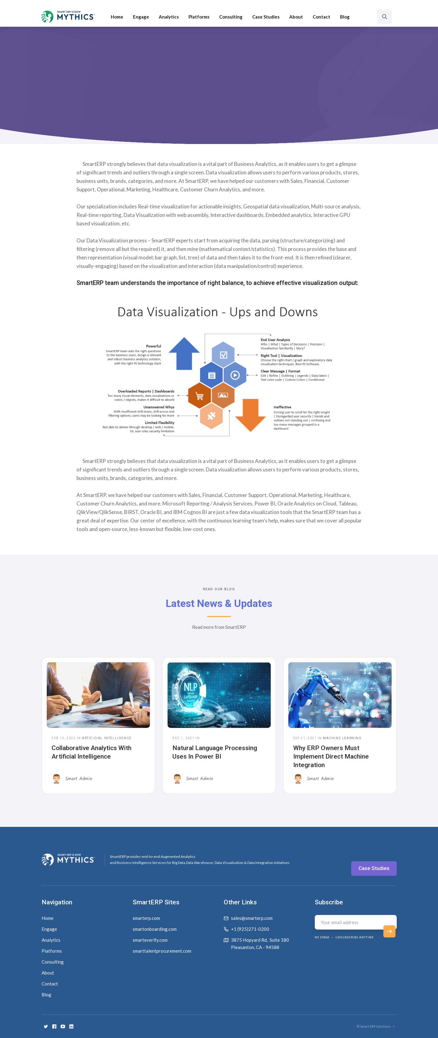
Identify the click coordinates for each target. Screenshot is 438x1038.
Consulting (231, 16)
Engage (141, 16)
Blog (345, 16)
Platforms (198, 16)
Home (117, 16)
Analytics (169, 16)
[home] (68, 17)
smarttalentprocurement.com (162, 951)
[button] (199, 17)
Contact (321, 16)
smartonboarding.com (155, 929)
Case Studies (266, 16)
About (296, 16)
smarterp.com (146, 918)
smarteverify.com (150, 940)
